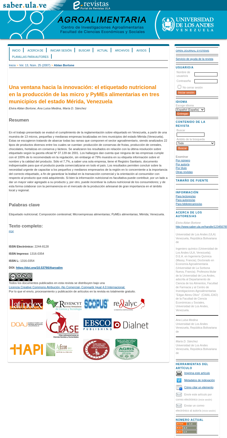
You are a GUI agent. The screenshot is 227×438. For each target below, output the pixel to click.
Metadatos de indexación (199, 380)
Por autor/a (182, 164)
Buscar (84, 50)
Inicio (16, 50)
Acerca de (35, 50)
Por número (183, 160)
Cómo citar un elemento (198, 387)
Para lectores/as (186, 196)
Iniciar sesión (61, 50)
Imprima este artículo (197, 373)
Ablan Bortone (64, 65)
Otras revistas (184, 172)
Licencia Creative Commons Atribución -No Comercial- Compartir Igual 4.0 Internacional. (67, 287)
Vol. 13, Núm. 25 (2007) (34, 65)
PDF (11, 231)
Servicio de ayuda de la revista (194, 59)
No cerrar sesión (193, 87)
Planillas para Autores (30, 56)
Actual (102, 50)
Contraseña (184, 81)
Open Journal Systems (192, 50)
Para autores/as (185, 200)
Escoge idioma (185, 105)
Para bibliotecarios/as (189, 204)
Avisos (141, 50)
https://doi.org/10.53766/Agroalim (39, 267)
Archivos (122, 50)
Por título (181, 168)
